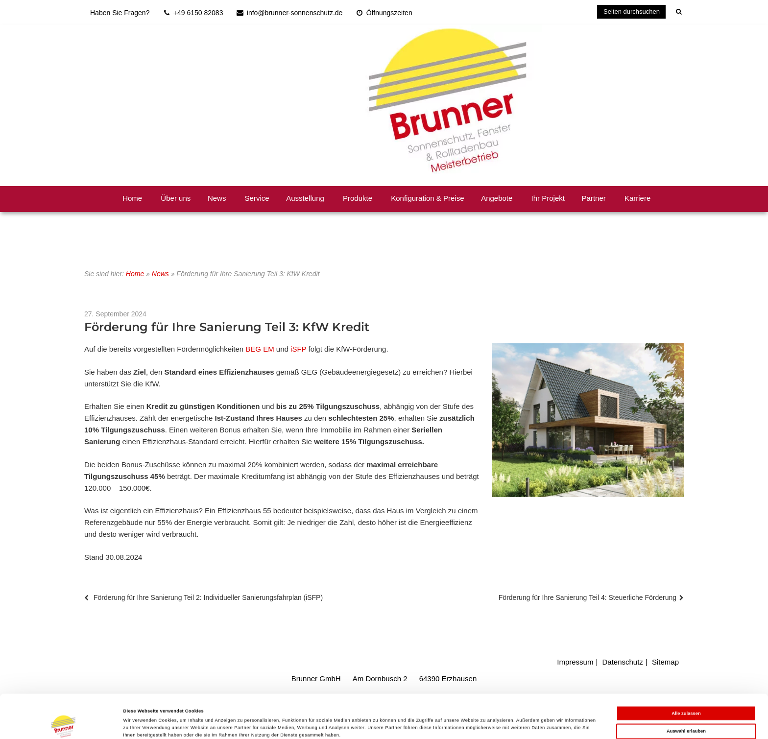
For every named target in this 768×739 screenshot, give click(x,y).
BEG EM (259, 349)
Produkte (357, 198)
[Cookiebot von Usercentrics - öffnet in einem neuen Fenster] (63, 722)
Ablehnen (686, 711)
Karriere (637, 198)
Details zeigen (411, 722)
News (217, 198)
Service (257, 198)
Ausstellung (305, 198)
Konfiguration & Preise (427, 198)
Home (132, 198)
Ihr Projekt (548, 198)
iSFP (298, 349)
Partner (594, 198)
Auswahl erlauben (686, 693)
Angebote (496, 198)
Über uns (176, 198)
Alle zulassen (686, 674)
